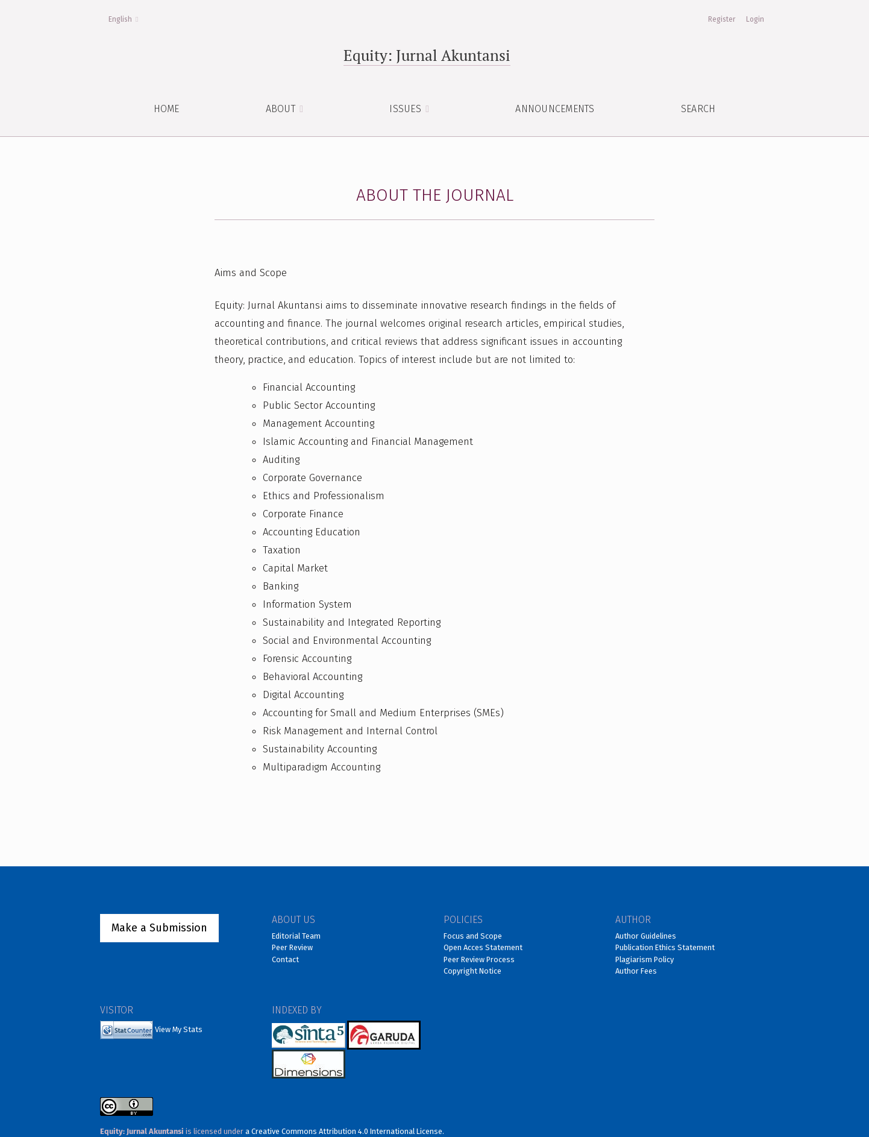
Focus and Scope (473, 935)
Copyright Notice (472, 970)
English (127, 18)
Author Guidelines (645, 935)
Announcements (554, 109)
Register (721, 19)
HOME (167, 109)
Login (755, 19)
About (282, 109)
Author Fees (636, 970)
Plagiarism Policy (644, 959)
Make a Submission (159, 927)
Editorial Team (296, 935)
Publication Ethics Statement (665, 947)
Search (698, 109)
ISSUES (406, 109)
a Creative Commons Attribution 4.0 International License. (344, 1131)
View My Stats (178, 1029)
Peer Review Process (479, 959)
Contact (285, 959)
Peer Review (292, 947)
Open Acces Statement (483, 947)
